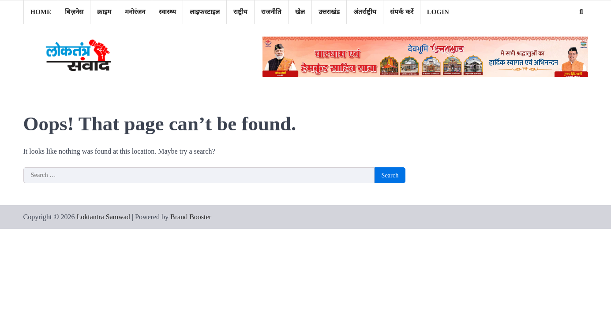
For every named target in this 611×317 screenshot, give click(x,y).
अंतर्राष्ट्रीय (364, 11)
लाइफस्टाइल (205, 11)
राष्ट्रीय (240, 11)
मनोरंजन (135, 11)
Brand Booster (190, 217)
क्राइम (104, 11)
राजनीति (271, 11)
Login (438, 11)
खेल (300, 11)
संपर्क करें (401, 11)
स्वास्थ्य (167, 11)
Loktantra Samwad (103, 217)
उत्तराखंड (329, 11)
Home (41, 11)
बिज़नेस (74, 11)
